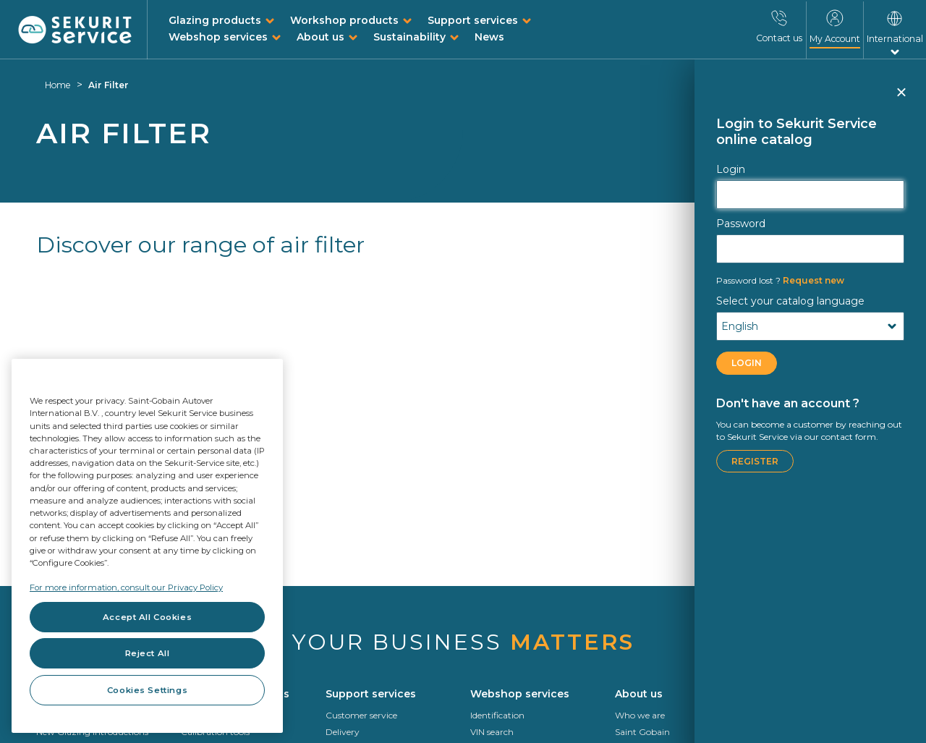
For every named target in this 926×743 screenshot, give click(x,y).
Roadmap (781, 731)
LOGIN (746, 362)
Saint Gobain (642, 731)
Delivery (343, 731)
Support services (473, 20)
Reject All (147, 653)
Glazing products (215, 20)
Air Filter (108, 85)
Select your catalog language (790, 300)
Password (740, 223)
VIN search (492, 731)
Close (901, 98)
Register (754, 461)
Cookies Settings (147, 690)
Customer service (361, 715)
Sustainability (409, 36)
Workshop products (344, 20)
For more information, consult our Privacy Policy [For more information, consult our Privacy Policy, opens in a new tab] (126, 587)
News (489, 36)
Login (730, 169)
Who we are (640, 715)
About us (320, 36)
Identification (497, 715)
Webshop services (218, 36)
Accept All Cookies (147, 617)
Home (58, 85)
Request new (780, 280)
